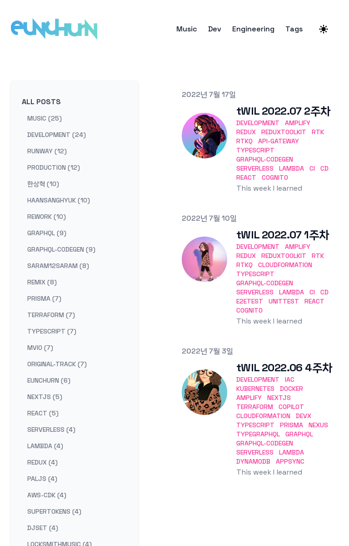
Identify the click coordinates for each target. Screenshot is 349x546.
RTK (318, 132)
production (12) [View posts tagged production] (53, 167)
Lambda (291, 168)
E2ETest (249, 301)
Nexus (318, 425)
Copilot (291, 407)
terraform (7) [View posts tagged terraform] (51, 315)
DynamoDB (253, 461)
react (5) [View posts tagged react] (43, 413)
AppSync (290, 461)
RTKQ (244, 141)
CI (312, 168)
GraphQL (299, 434)
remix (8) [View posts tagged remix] (42, 282)
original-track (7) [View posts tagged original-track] (57, 364)
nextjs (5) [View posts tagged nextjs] (44, 397)
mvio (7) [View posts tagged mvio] (40, 348)
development (257, 123)
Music (186, 29)
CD (324, 168)
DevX (303, 416)
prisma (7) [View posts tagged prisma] (44, 298)
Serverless (255, 168)
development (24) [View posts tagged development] (56, 135)
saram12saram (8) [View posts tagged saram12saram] (58, 266)
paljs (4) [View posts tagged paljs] (42, 479)
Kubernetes (255, 388)
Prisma (291, 425)
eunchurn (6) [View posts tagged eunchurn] (48, 380)
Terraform (254, 407)
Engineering (253, 29)
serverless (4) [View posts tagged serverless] (51, 429)
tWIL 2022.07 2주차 (283, 111)
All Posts (41, 101)
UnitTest (284, 301)
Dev (214, 29)
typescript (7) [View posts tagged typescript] (51, 331)
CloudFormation (285, 265)
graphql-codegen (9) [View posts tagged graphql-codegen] (61, 249)
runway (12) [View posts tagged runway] (47, 151)
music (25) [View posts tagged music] (44, 118)
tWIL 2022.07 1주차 (282, 235)
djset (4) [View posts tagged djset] (42, 528)
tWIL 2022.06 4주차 (284, 367)
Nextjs (279, 398)
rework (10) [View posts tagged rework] (46, 216)
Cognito (275, 177)
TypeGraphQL (258, 434)
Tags (294, 29)
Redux (246, 132)
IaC (289, 379)
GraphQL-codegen (264, 159)
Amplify (297, 123)
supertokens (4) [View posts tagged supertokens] (54, 511)
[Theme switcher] (323, 29)
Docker (291, 388)
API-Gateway (278, 141)
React (246, 177)
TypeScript (255, 150)
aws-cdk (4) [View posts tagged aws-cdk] (46, 495)
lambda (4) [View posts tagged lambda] (45, 446)
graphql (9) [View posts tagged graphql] (46, 233)
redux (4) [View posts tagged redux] (42, 462)
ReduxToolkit (283, 132)
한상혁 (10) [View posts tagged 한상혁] (43, 184)
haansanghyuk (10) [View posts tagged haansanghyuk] (58, 200)
